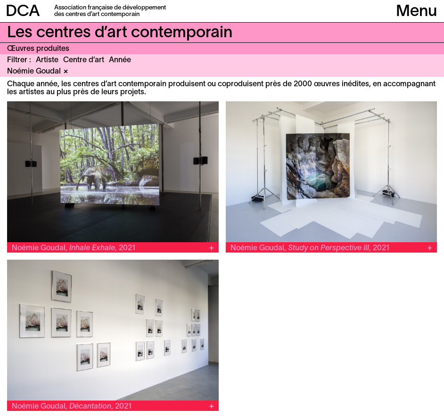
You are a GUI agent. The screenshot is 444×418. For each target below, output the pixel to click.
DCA (23, 12)
